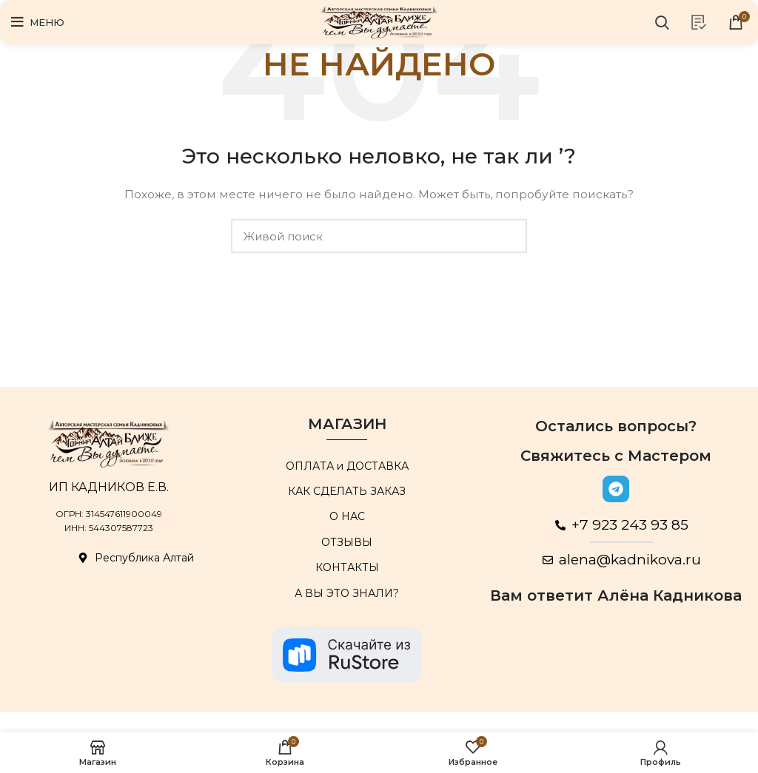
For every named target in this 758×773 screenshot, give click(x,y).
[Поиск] (662, 22)
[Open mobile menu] (38, 22)
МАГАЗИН (347, 424)
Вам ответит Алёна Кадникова (616, 595)
